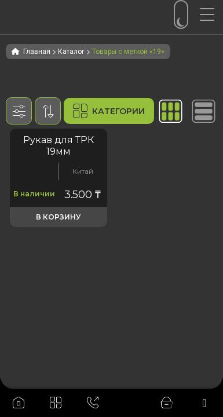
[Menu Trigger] (211, 14)
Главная (36, 51)
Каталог (71, 51)
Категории (109, 111)
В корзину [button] (58, 217)
